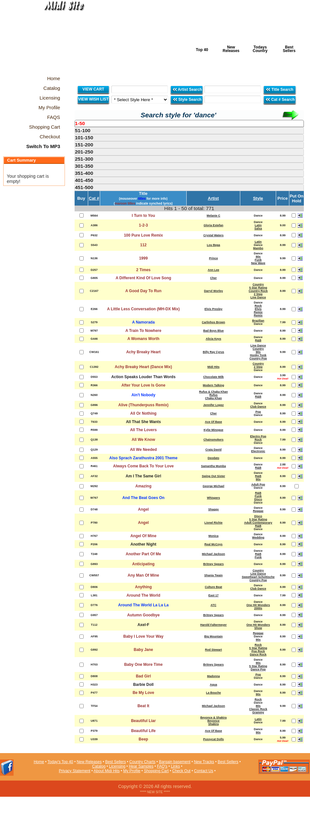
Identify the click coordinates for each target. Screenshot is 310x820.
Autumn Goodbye (143, 615)
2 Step (258, 294)
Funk (258, 259)
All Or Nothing (143, 413)
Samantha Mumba (213, 466)
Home (39, 762)
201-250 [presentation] (84, 151)
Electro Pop (258, 436)
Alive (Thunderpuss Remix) (143, 405)
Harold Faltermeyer (213, 624)
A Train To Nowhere (143, 330)
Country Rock (258, 291)
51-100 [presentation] (82, 130)
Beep (143, 739)
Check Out (181, 771)
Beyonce (213, 720)
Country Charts (142, 762)
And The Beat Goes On (143, 497)
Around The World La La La (143, 605)
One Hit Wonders (258, 605)
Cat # (94, 198)
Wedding (258, 537)
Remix (258, 312)
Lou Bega (213, 245)
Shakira (213, 724)
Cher (213, 278)
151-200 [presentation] (84, 144)
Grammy (258, 712)
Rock (258, 305)
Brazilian (258, 320)
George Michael (213, 486)
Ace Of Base (213, 421)
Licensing (117, 766)
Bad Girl (143, 676)
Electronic (258, 451)
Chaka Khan (213, 398)
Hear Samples (141, 766)
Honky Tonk (258, 355)
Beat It (144, 706)
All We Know (143, 439)
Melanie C (213, 215)
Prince (213, 258)
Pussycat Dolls (213, 739)
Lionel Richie (213, 522)
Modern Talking (213, 385)
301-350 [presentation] (84, 166)
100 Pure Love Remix (143, 235)
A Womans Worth (143, 338)
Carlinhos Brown (213, 322)
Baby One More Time (143, 664)
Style (258, 198)
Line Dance (258, 297)
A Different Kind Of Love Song (143, 278)
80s (258, 256)
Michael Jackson (213, 554)
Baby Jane (143, 649)
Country (258, 284)
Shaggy (213, 509)
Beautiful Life (143, 731)
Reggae (258, 511)
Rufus (213, 395)
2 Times (143, 270)
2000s (258, 608)
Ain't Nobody (143, 395)
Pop (258, 411)
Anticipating (143, 564)
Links (175, 766)
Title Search (279, 89)
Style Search (187, 99)
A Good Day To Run (143, 291)
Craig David (213, 449)
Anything (143, 587)
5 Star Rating (258, 287)
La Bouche (213, 692)
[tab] (189, 123)
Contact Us (203, 771)
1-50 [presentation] (80, 123)
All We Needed (143, 449)
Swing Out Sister (213, 476)
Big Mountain (213, 636)
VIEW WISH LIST (93, 99)
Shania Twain (213, 575)
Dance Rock (258, 654)
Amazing (143, 486)
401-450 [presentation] (84, 180)
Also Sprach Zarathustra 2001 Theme (143, 458)
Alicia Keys (213, 338)
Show (258, 628)
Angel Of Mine (143, 536)
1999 (143, 258)
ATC (213, 605)
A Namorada (143, 322)
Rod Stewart (213, 649)
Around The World (143, 595)
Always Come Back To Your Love (143, 466)
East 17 (213, 595)
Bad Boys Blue (213, 330)
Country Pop (258, 358)
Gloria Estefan (213, 225)
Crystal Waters (213, 235)
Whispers (213, 497)
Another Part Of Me (143, 554)
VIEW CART (93, 89)
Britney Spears (213, 564)
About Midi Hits (107, 771)
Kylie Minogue (213, 429)
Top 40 (202, 50)
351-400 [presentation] (84, 173)
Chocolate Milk (213, 376)
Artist (213, 198)
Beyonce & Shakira (213, 717)
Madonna (213, 676)
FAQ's (162, 766)
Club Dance (258, 406)
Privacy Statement (74, 771)
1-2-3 (143, 225)
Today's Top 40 (60, 762)
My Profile (131, 771)
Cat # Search (279, 99)
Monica (213, 536)
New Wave (258, 263)
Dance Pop (258, 669)
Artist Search (187, 89)
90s (258, 352)
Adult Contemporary (258, 522)
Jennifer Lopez (213, 405)
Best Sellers (289, 49)
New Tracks (204, 762)
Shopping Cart (156, 771)
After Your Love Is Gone (143, 385)
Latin (258, 225)
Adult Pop (258, 484)
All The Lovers (143, 430)
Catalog (98, 766)
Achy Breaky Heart (143, 352)
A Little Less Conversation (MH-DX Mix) (143, 309)
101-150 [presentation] (84, 137)
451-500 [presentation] (84, 187)
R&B (258, 340)
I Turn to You (143, 215)
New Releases (230, 49)
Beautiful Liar (143, 721)
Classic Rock (258, 709)
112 (143, 245)
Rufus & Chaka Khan (213, 391)
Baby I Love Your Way (143, 636)
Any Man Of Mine (143, 575)
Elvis (258, 309)
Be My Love (143, 692)
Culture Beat (213, 587)
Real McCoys (213, 544)
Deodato (213, 458)
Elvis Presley (213, 309)
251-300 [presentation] (84, 159)
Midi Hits (60, 39)
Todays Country (260, 49)
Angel (143, 509)
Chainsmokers (213, 439)
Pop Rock (258, 651)
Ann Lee (213, 270)
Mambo (258, 248)
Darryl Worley (213, 291)
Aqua (213, 684)
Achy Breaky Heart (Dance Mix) (143, 367)
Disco (258, 499)
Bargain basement (174, 762)
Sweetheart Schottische (258, 577)
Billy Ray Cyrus (213, 352)
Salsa (258, 228)
